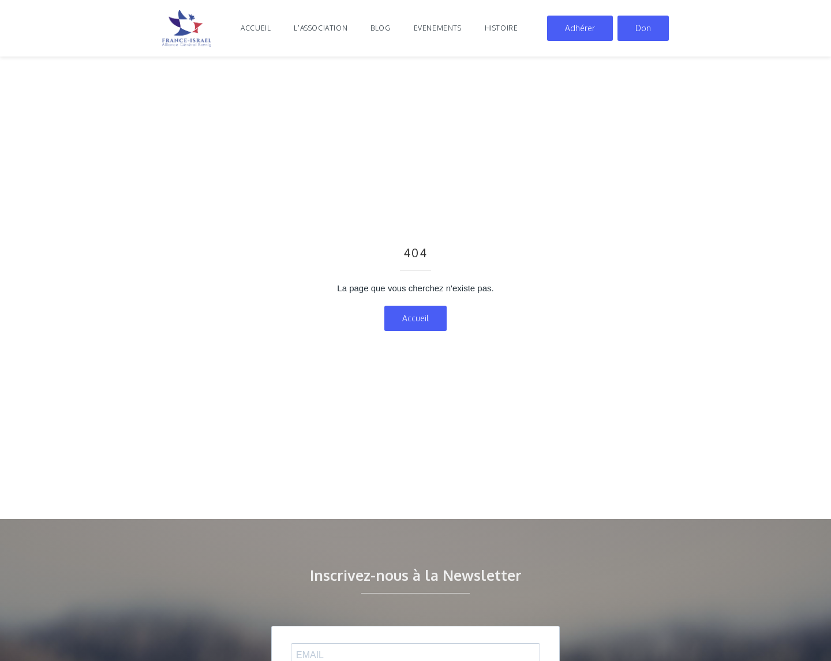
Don (643, 28)
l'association (320, 28)
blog (380, 28)
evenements (438, 28)
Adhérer (580, 28)
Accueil (256, 28)
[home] (187, 28)
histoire (501, 28)
